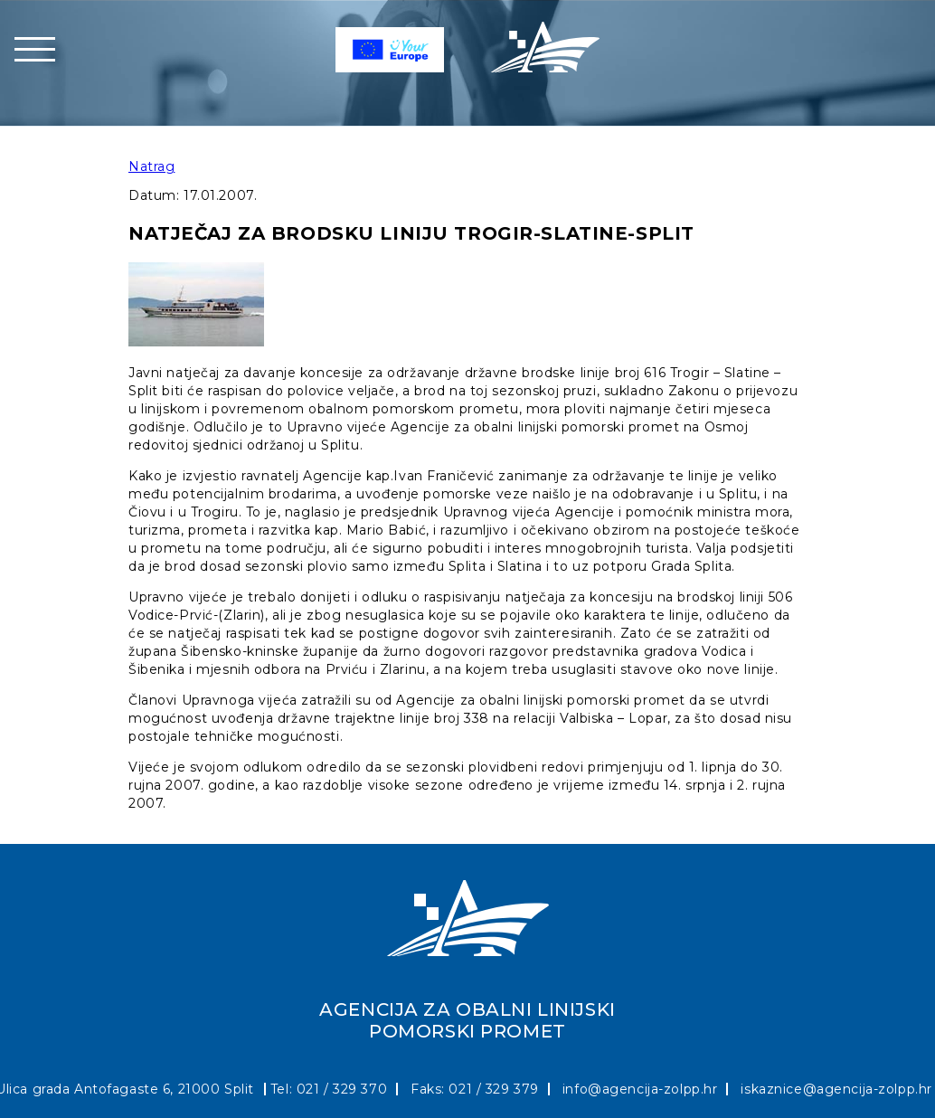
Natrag (151, 166)
